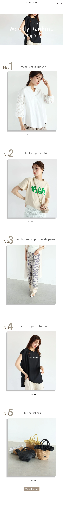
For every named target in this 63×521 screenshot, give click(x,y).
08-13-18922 (33, 394)
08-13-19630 (33, 135)
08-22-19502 (33, 308)
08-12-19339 (33, 221)
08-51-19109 (33, 480)
